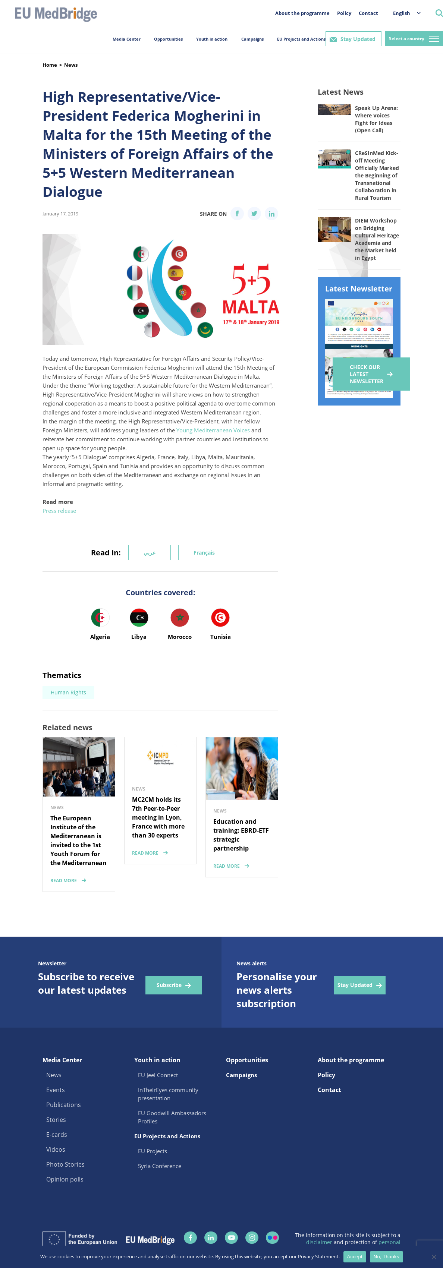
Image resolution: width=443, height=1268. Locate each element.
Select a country (406, 38)
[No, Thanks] (433, 1257)
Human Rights (68, 692)
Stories (56, 1120)
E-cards (56, 1134)
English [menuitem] (401, 13)
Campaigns (252, 39)
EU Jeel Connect (158, 1075)
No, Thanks (386, 1256)
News (71, 64)
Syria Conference (159, 1166)
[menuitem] (403, 12)
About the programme (302, 13)
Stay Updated (358, 38)
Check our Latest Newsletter (366, 374)
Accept (354, 1256)
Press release (59, 510)
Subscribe (169, 984)
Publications (63, 1105)
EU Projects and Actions (301, 39)
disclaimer (320, 1242)
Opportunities (168, 39)
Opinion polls (65, 1179)
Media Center (127, 39)
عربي (149, 552)
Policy (344, 13)
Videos (55, 1149)
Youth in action (211, 39)
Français (204, 552)
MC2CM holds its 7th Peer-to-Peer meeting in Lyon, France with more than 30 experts (158, 817)
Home (50, 64)
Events (55, 1090)
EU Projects (152, 1151)
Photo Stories (65, 1164)
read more (63, 880)
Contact (368, 13)
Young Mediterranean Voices (213, 430)
